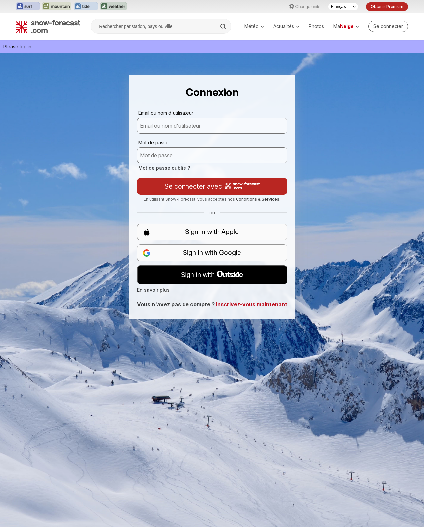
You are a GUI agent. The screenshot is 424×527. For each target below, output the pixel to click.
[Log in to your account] (388, 26)
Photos (316, 26)
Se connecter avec (212, 186)
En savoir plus (153, 290)
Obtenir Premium (387, 6)
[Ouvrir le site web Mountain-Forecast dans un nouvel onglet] (56, 6)
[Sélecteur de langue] (343, 6)
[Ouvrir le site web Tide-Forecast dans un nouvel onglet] (86, 6)
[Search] (223, 26)
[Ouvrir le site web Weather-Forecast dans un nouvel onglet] (113, 6)
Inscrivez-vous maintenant (251, 304)
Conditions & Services (257, 199)
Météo (254, 26)
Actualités (286, 26)
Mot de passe (153, 142)
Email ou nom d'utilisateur (165, 113)
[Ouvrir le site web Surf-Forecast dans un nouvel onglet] (28, 6)
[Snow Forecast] (48, 26)
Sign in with (212, 275)
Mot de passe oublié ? (164, 168)
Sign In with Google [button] (192, 253)
